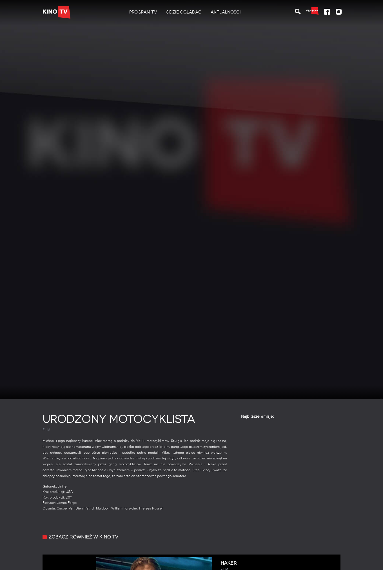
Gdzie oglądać (184, 12)
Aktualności (226, 12)
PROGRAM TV (143, 12)
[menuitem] (143, 12)
